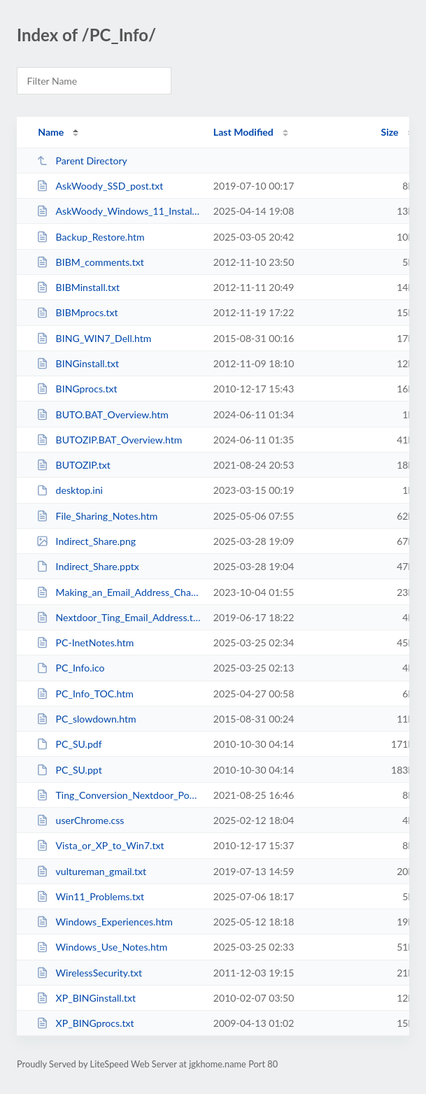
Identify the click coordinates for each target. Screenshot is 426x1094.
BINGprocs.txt (76, 389)
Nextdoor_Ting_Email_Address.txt (118, 617)
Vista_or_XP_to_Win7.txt (100, 845)
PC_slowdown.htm (86, 719)
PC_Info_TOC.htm (85, 693)
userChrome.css (80, 820)
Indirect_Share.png (86, 541)
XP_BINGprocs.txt (85, 1023)
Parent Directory (81, 160)
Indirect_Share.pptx (87, 566)
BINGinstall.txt (77, 363)
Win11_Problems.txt (90, 896)
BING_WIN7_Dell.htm (93, 338)
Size (390, 132)
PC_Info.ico (70, 668)
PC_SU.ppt (69, 770)
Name (51, 132)
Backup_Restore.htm (90, 237)
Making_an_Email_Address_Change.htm (118, 592)
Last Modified (243, 132)
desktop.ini (69, 490)
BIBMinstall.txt (78, 287)
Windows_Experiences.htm (104, 922)
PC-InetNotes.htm (85, 642)
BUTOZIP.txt (73, 465)
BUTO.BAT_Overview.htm (102, 414)
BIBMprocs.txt (77, 312)
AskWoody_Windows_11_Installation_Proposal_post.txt (118, 211)
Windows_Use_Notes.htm (101, 947)
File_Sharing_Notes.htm (96, 516)
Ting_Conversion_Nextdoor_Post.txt (118, 795)
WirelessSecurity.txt (89, 973)
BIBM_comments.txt (90, 262)
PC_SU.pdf (69, 744)
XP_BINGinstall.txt (86, 998)
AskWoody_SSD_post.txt (99, 186)
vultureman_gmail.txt (91, 871)
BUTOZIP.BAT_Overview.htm (109, 440)
